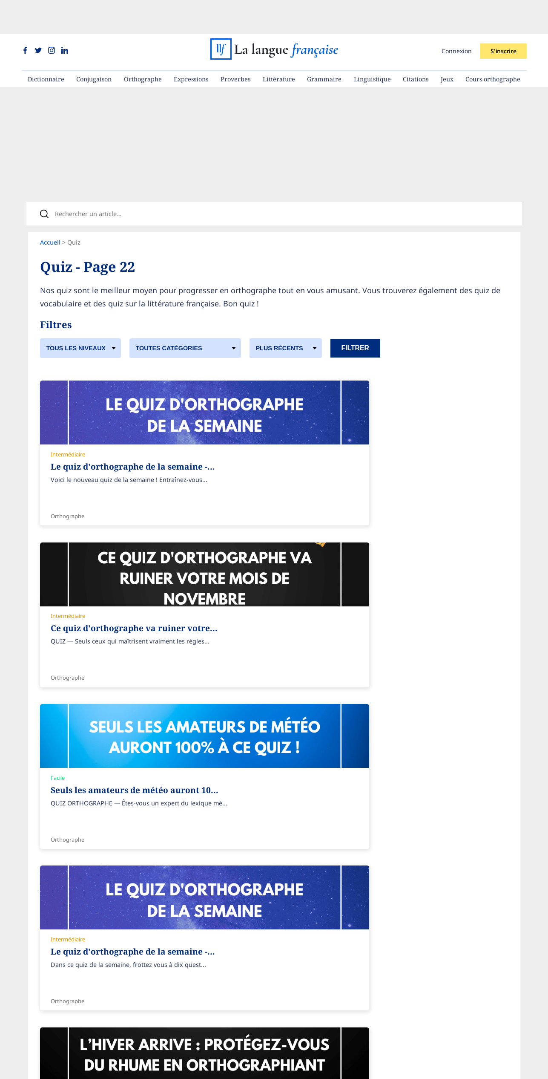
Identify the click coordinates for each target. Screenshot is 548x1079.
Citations (415, 45)
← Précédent (63, 845)
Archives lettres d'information (83, 950)
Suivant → (253, 845)
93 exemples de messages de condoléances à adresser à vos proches (399, 963)
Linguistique (372, 45)
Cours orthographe (492, 45)
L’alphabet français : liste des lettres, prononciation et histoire (388, 1015)
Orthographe (143, 45)
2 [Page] (97, 845)
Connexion (457, 17)
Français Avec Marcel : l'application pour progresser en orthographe (397, 1040)
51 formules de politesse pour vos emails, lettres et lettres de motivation (403, 950)
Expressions (191, 45)
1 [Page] (91, 845)
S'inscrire (503, 17)
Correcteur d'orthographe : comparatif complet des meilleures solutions (403, 1002)
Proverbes (235, 45)
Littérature (279, 45)
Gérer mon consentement (77, 989)
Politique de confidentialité (79, 976)
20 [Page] (135, 845)
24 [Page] (177, 845)
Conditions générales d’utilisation (89, 963)
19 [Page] (124, 845)
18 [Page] (113, 845)
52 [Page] (228, 845)
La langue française (263, 1067)
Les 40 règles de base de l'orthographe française (369, 937)
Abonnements (206, 937)
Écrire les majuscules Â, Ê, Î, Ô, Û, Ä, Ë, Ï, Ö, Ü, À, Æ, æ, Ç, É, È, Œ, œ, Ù (399, 976)
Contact (51, 1002)
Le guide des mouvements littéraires (352, 1028)
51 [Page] (217, 845)
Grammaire (324, 45)
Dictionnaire (46, 45)
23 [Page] (167, 845)
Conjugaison (94, 45)
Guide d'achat (205, 989)
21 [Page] (145, 845)
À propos (53, 937)
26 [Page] (199, 845)
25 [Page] (188, 845)
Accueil (50, 217)
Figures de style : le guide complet (348, 989)
